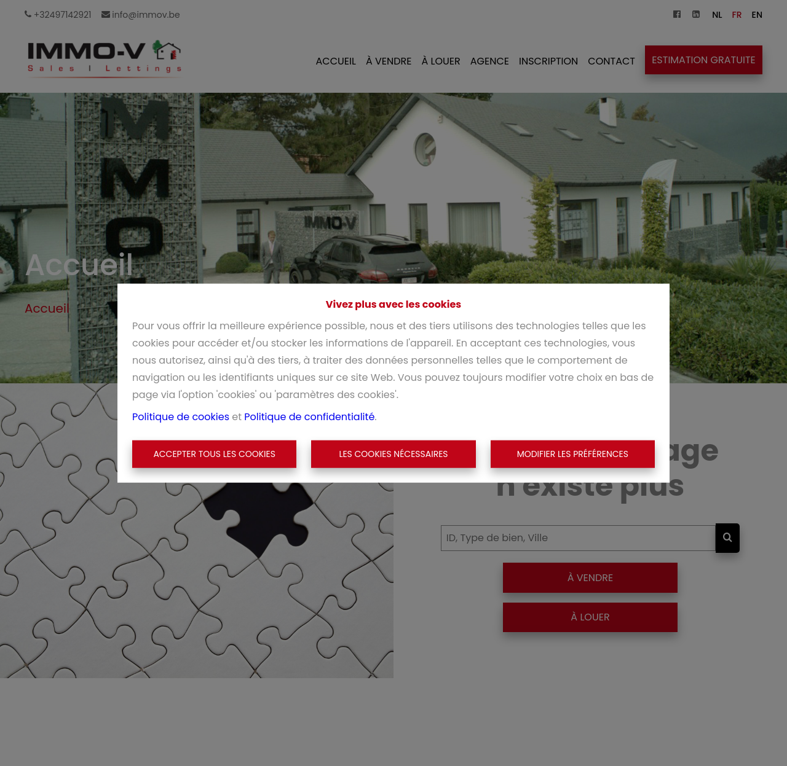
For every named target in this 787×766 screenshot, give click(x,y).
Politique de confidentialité (309, 416)
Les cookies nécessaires (393, 454)
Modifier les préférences (572, 454)
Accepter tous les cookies (214, 454)
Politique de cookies (180, 416)
